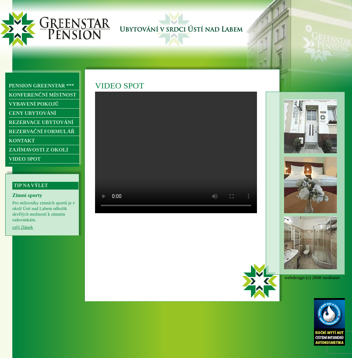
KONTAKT (22, 140)
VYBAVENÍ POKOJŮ (34, 104)
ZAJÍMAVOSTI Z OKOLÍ (38, 150)
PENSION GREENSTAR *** (41, 85)
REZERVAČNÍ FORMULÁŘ (42, 131)
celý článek (22, 227)
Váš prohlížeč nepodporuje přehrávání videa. (176, 152)
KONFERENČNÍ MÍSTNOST (42, 95)
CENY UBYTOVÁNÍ (32, 113)
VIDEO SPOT (24, 159)
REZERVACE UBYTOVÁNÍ (41, 122)
